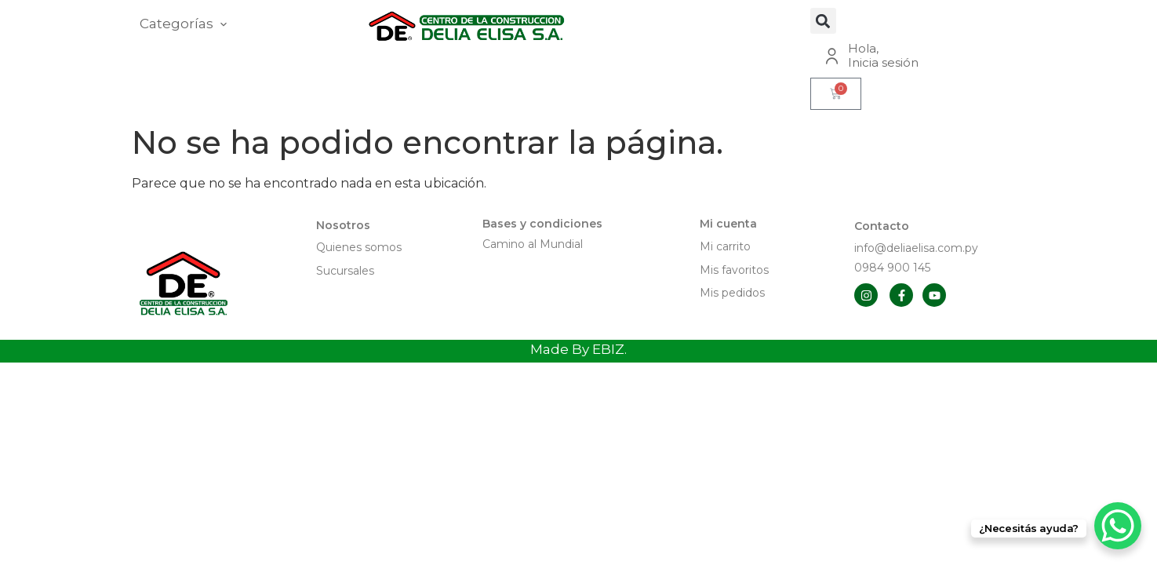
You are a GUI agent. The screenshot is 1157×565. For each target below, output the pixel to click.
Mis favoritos (734, 270)
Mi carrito (727, 246)
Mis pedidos (732, 293)
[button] (823, 21)
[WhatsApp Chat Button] (1117, 525)
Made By (578, 349)
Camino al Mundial (532, 244)
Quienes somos (359, 247)
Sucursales (345, 271)
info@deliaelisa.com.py (916, 248)
